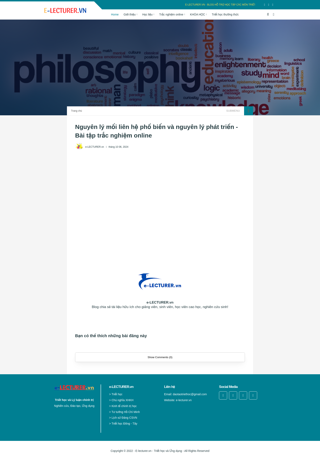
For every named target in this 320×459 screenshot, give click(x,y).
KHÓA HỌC (197, 14)
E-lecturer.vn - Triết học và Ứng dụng (159, 450)
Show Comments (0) (160, 357)
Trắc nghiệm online (171, 14)
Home (115, 14)
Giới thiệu (130, 14)
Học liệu (147, 14)
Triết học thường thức (225, 14)
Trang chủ (76, 110)
